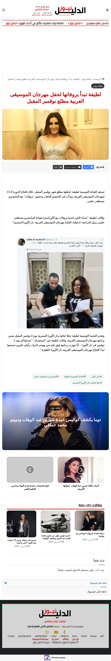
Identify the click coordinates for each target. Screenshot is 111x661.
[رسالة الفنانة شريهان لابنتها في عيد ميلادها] (89, 521)
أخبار (102, 636)
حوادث (54, 636)
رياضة (74, 636)
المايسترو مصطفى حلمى (45, 376)
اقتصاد (84, 636)
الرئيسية (98, 79)
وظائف (65, 639)
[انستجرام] (47, 632)
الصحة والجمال (24, 636)
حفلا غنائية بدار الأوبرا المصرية (86, 382)
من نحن (75, 639)
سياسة (93, 636)
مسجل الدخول (80, 569)
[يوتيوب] (56, 632)
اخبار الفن (96, 376)
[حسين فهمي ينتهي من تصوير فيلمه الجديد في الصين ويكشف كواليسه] (55, 522)
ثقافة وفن (86, 79)
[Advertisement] (55, 50)
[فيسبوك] (64, 632)
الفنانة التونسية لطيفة (74, 376)
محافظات (64, 636)
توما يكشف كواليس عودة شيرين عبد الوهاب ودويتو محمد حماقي (55, 422)
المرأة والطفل (41, 636)
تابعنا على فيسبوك (96, 591)
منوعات (11, 636)
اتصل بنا (55, 639)
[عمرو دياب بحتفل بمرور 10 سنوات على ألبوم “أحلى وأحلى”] (21, 524)
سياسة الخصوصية (40, 639)
